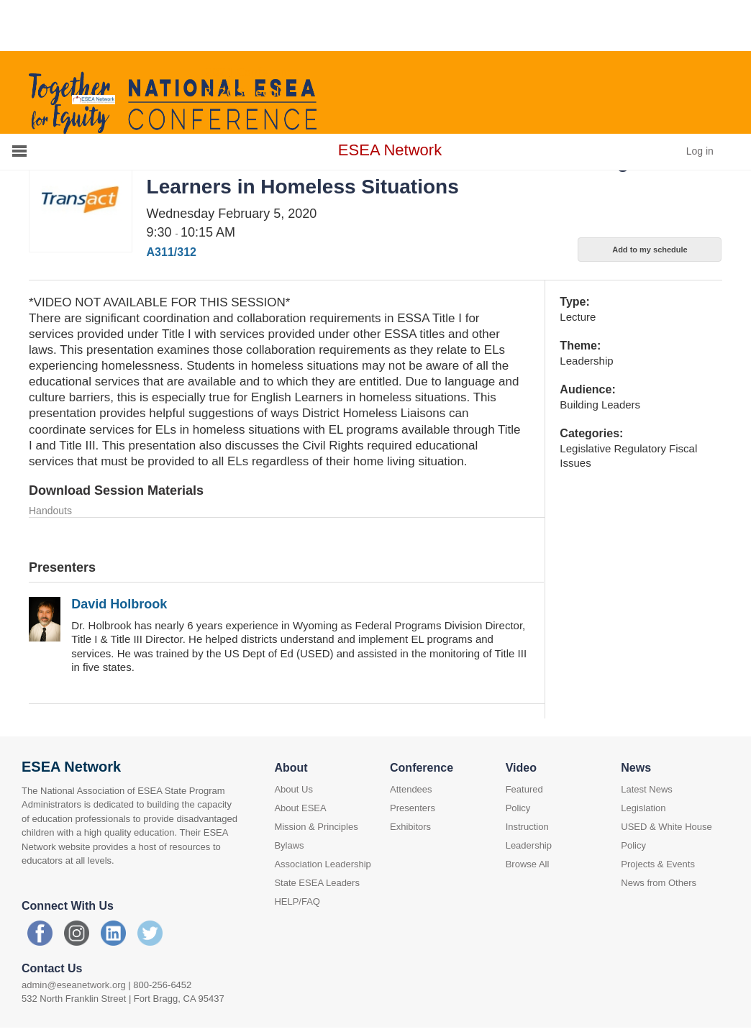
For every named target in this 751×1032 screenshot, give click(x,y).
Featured (524, 789)
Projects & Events (658, 864)
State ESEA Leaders (317, 882)
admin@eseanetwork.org (74, 985)
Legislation (643, 808)
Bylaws (289, 845)
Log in (700, 151)
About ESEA (300, 808)
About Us (293, 789)
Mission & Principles (316, 826)
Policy (518, 808)
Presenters (412, 808)
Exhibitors (410, 826)
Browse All (528, 864)
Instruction (527, 826)
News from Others (658, 882)
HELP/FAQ (297, 901)
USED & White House (666, 826)
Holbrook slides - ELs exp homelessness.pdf (128, 531)
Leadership (529, 845)
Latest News (647, 789)
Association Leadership (322, 864)
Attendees (411, 789)
